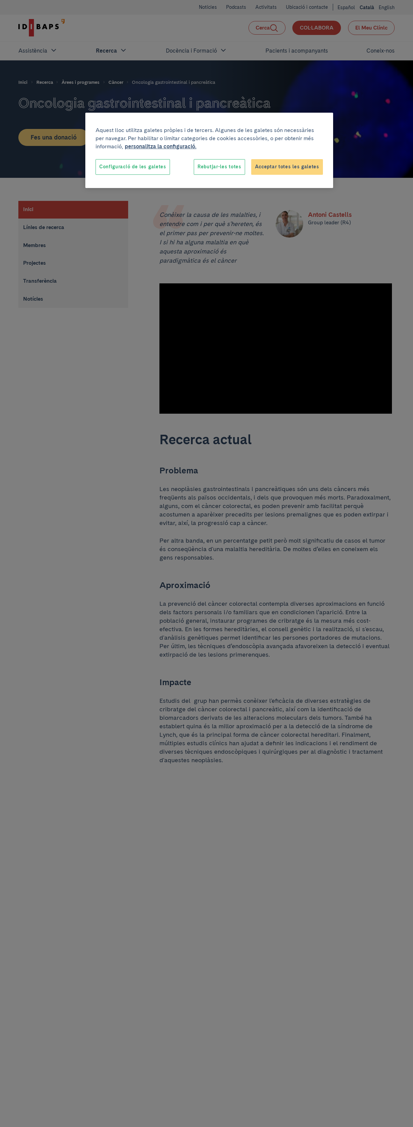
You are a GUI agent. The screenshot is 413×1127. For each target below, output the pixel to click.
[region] (209, 150)
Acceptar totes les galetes (287, 166)
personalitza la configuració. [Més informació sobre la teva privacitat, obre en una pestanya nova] (160, 146)
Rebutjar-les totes (219, 166)
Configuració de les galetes (132, 166)
